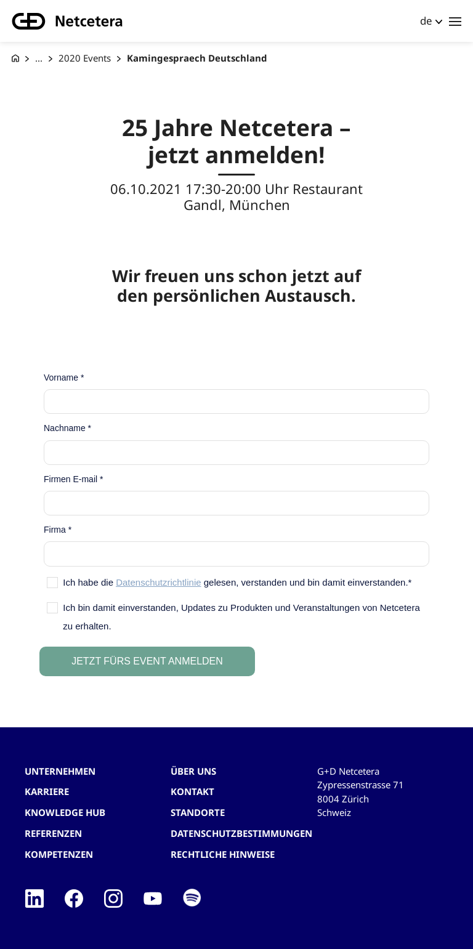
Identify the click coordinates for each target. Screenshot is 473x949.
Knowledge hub (65, 812)
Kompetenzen (59, 854)
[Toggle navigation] (455, 21)
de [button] (426, 21)
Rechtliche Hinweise (223, 854)
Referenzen (53, 833)
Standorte (198, 812)
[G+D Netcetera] (15, 58)
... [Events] (38, 58)
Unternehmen (60, 771)
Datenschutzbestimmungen (241, 833)
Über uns (193, 771)
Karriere (47, 791)
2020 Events (85, 58)
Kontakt (192, 791)
